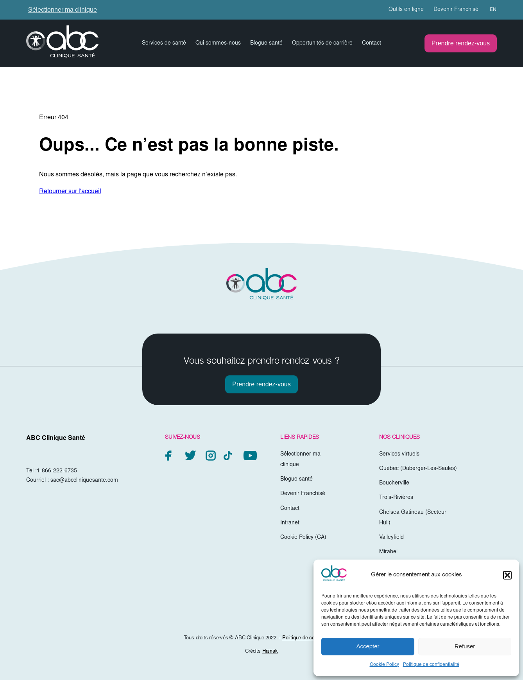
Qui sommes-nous (218, 43)
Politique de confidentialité (431, 664)
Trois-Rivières (396, 498)
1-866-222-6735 (57, 471)
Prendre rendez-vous (461, 43)
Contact (371, 43)
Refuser (465, 646)
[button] (507, 575)
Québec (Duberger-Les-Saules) (418, 469)
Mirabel (388, 552)
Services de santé (164, 43)
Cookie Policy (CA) (303, 537)
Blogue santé (266, 43)
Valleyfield (391, 537)
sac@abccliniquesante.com (84, 480)
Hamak (270, 651)
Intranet (289, 523)
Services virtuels (399, 454)
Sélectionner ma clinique (62, 10)
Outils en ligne (406, 10)
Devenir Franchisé (455, 10)
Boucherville (394, 483)
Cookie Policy (384, 664)
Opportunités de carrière (322, 43)
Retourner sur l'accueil (70, 191)
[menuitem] (489, 9)
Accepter (367, 646)
